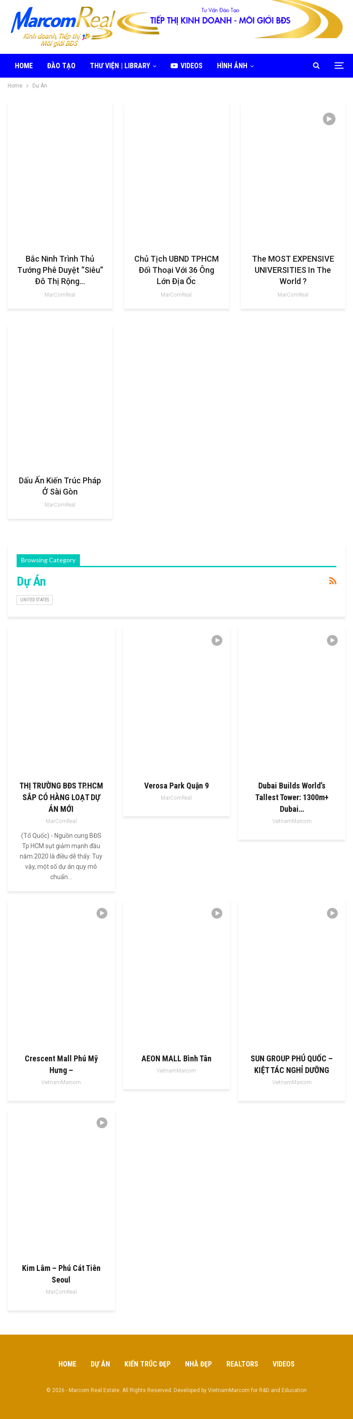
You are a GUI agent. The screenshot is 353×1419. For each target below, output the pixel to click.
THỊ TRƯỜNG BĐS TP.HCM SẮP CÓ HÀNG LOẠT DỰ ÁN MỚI (61, 797)
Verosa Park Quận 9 (176, 785)
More (277, 65)
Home (24, 65)
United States (34, 599)
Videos (187, 65)
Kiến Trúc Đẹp (147, 1364)
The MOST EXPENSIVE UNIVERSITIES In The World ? (293, 270)
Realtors (242, 1364)
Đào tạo (61, 65)
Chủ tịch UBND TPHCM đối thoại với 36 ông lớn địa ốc (176, 270)
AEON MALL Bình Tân (176, 1058)
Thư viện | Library (120, 65)
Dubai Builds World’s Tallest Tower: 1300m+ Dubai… (292, 797)
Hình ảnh (232, 65)
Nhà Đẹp (198, 1364)
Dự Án (100, 1364)
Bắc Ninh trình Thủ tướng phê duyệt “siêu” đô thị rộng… (60, 270)
